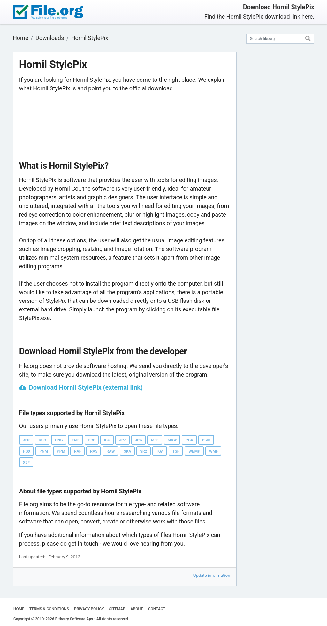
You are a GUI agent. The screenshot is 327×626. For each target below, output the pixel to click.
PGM (206, 440)
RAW (110, 451)
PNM (43, 451)
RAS (93, 451)
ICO (107, 440)
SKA (127, 451)
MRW (172, 440)
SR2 (143, 451)
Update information (211, 575)
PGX (27, 451)
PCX (189, 440)
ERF (91, 440)
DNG (59, 440)
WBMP (194, 451)
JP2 (122, 440)
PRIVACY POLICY (89, 609)
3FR (26, 440)
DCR (42, 440)
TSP (175, 451)
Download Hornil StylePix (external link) (86, 387)
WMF (213, 451)
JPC (138, 440)
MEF (155, 440)
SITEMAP (117, 609)
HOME (18, 609)
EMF (76, 440)
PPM (61, 451)
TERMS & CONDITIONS (49, 609)
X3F (26, 462)
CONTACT (156, 609)
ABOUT (137, 609)
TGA (160, 451)
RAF (77, 451)
